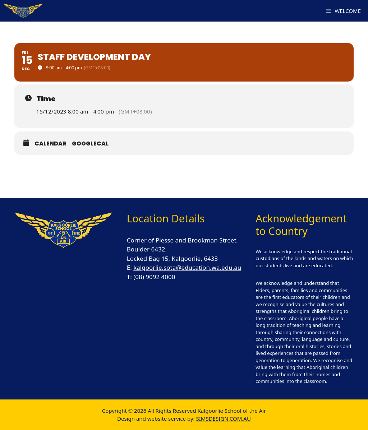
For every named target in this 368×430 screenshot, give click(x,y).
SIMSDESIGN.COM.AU (223, 418)
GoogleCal (90, 143)
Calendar (50, 143)
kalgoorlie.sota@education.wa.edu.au (187, 267)
